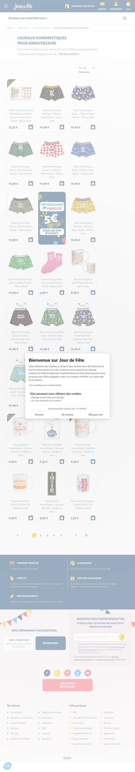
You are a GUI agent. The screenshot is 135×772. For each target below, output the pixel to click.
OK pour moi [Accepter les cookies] (96, 414)
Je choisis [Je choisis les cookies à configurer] (67, 414)
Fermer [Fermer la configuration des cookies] (39, 414)
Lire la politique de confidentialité (45, 385)
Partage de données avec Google (48, 397)
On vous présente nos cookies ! (47, 400)
